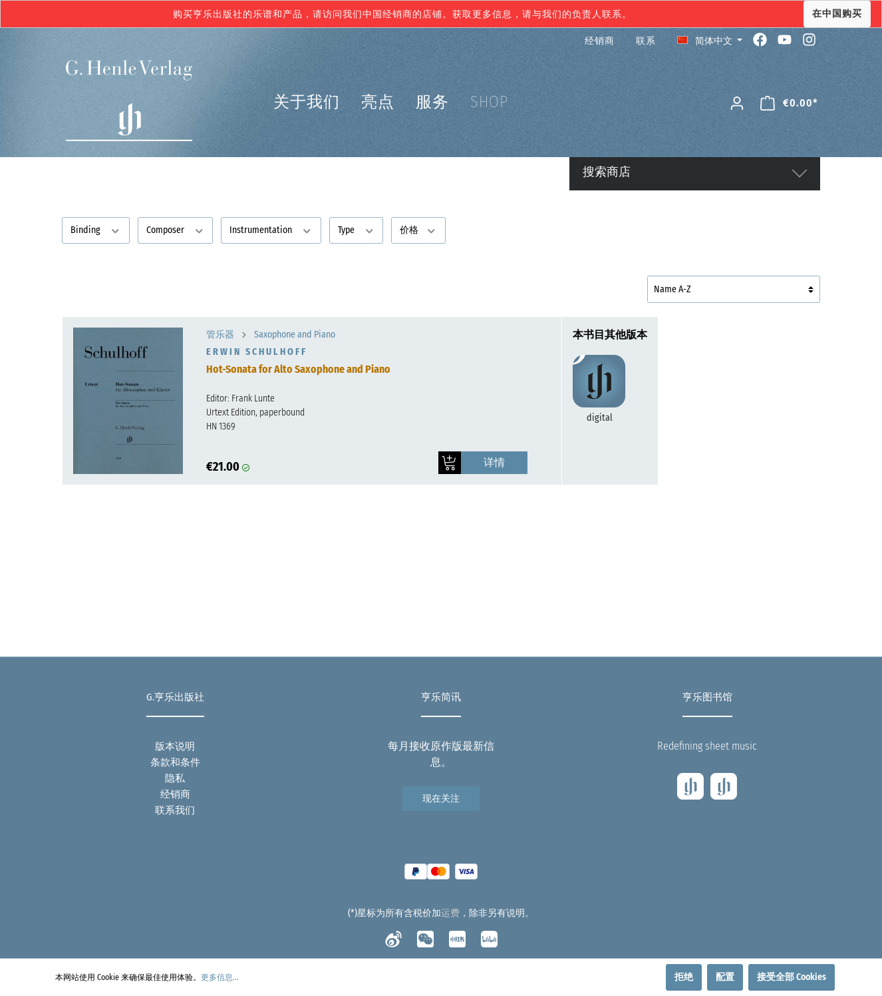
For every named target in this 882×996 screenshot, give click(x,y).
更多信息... (220, 977)
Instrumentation (271, 229)
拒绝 (683, 977)
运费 (450, 913)
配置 (725, 977)
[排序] (733, 289)
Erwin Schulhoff (256, 352)
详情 (494, 462)
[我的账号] (737, 104)
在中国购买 (837, 13)
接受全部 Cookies (791, 977)
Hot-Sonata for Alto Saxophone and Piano (298, 369)
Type (356, 229)
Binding (96, 229)
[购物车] (789, 104)
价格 (418, 229)
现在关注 (441, 798)
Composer (175, 229)
